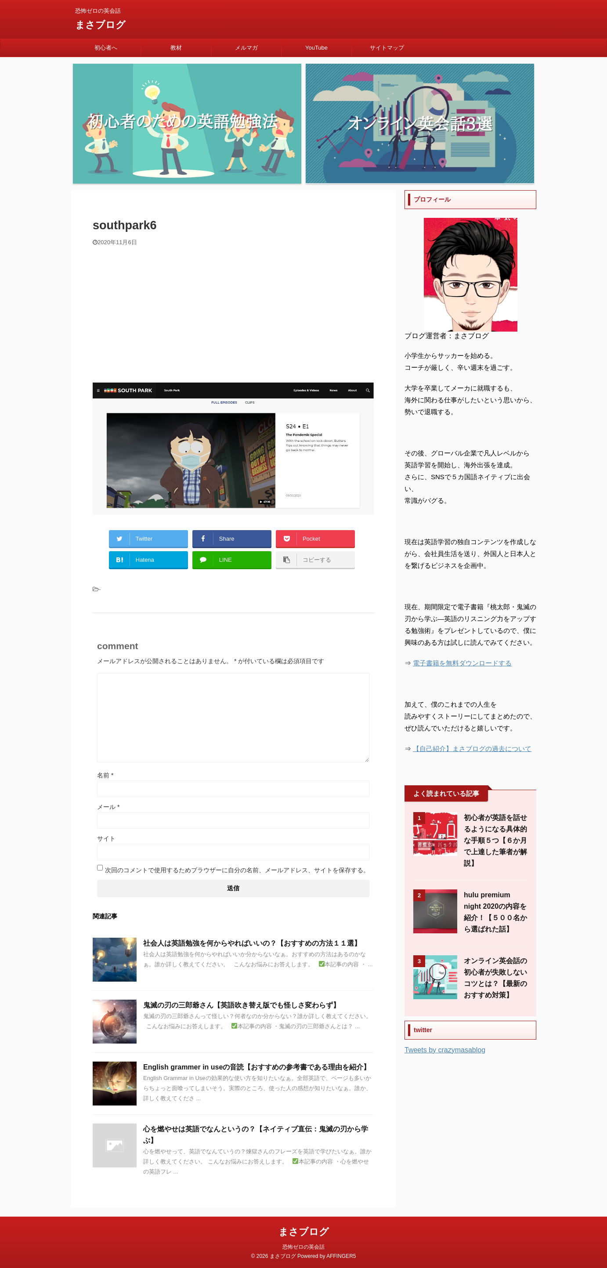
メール (108, 806)
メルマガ (246, 47)
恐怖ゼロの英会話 (303, 1247)
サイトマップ (387, 47)
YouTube (316, 47)
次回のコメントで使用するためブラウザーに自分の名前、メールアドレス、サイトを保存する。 (237, 870)
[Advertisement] (233, 312)
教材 (176, 47)
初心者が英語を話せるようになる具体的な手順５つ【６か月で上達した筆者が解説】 (495, 840)
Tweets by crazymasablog (445, 1050)
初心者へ (105, 47)
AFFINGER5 (341, 1256)
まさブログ (100, 24)
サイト (106, 838)
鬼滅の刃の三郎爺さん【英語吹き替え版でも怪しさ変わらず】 (241, 1005)
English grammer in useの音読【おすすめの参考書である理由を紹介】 (256, 1067)
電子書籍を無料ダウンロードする (462, 663)
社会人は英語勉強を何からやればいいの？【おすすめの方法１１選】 (252, 943)
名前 (105, 775)
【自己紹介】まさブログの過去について (472, 748)
